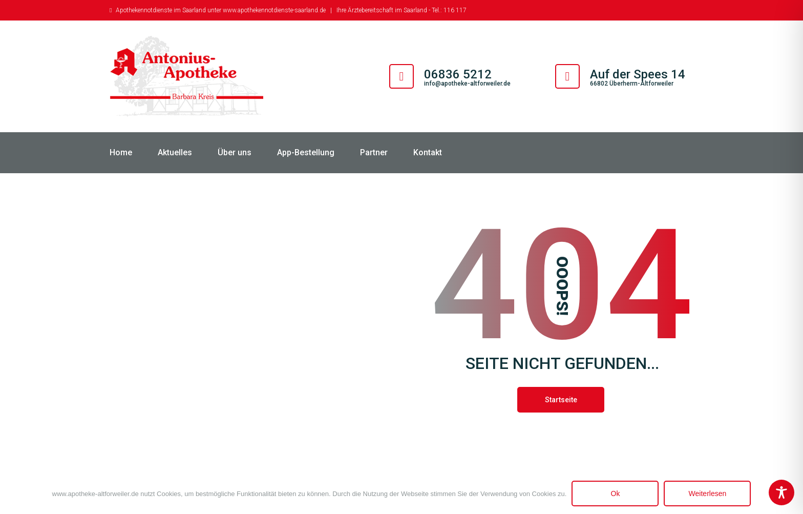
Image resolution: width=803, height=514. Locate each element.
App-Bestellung (305, 152)
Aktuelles (175, 152)
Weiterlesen (708, 493)
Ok (615, 493)
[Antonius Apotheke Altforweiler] (186, 76)
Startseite (561, 400)
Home (121, 152)
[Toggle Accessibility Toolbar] (781, 492)
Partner (374, 152)
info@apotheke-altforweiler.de (467, 83)
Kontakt (427, 152)
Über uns (234, 152)
